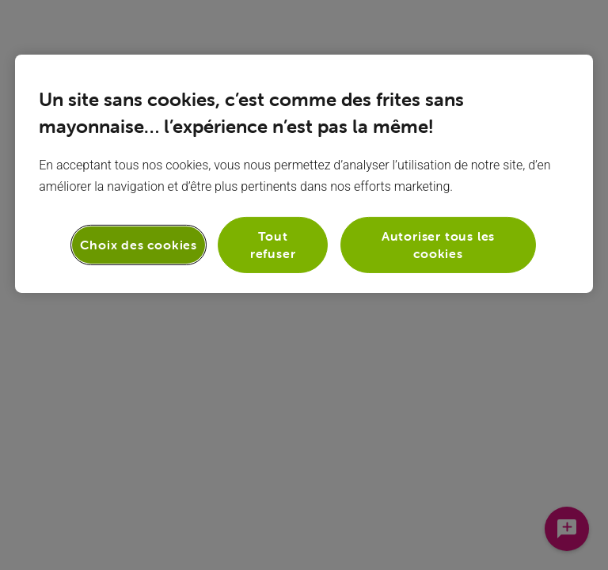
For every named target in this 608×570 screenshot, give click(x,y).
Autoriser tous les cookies (438, 244)
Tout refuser (273, 244)
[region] (304, 174)
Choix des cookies (138, 245)
